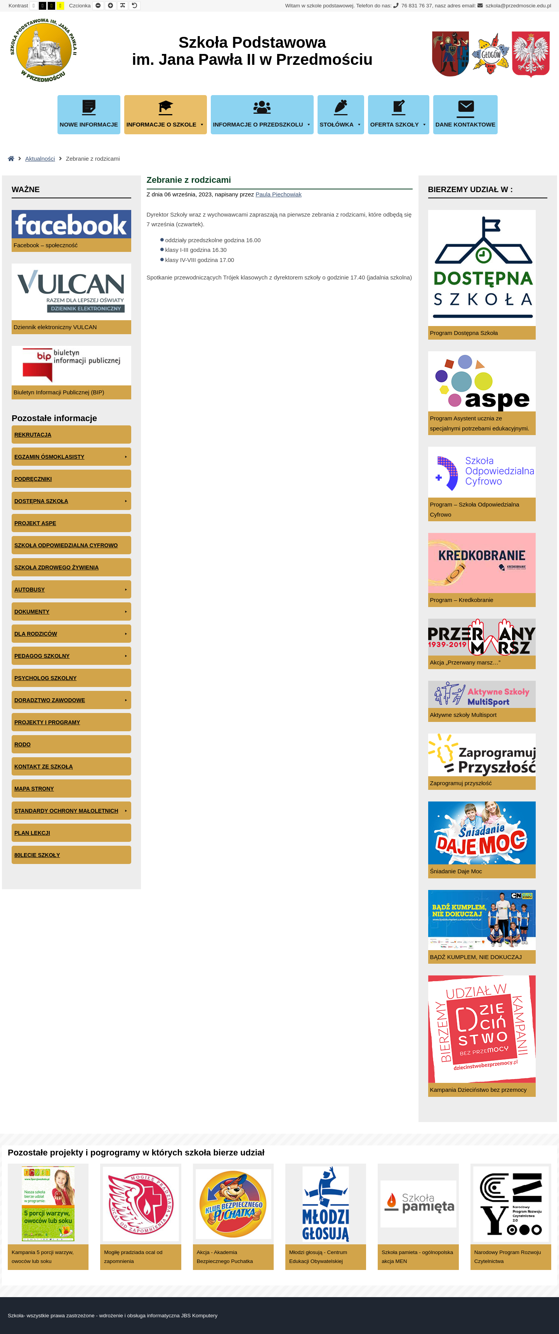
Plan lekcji (32, 833)
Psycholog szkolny (45, 678)
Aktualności (40, 158)
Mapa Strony (34, 789)
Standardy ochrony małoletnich (71, 811)
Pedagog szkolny (71, 656)
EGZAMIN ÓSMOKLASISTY (71, 457)
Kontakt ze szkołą (43, 766)
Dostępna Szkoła (71, 501)
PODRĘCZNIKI (33, 479)
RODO (22, 744)
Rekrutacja (32, 435)
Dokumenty (71, 612)
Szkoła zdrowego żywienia (56, 567)
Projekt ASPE (35, 523)
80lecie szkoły (37, 855)
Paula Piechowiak (279, 194)
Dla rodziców (71, 634)
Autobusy (71, 590)
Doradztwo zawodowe (71, 700)
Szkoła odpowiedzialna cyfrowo (66, 545)
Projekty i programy (47, 722)
